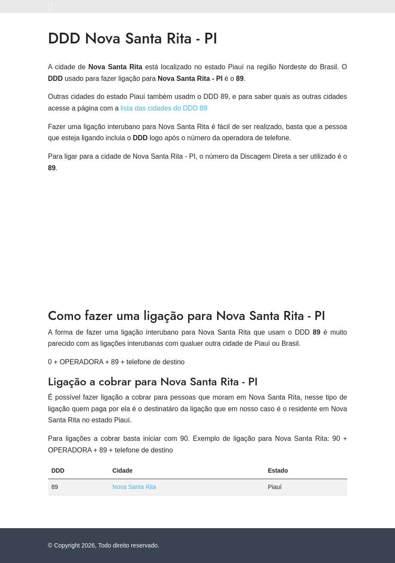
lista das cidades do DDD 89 (164, 108)
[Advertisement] (197, 241)
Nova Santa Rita (134, 486)
